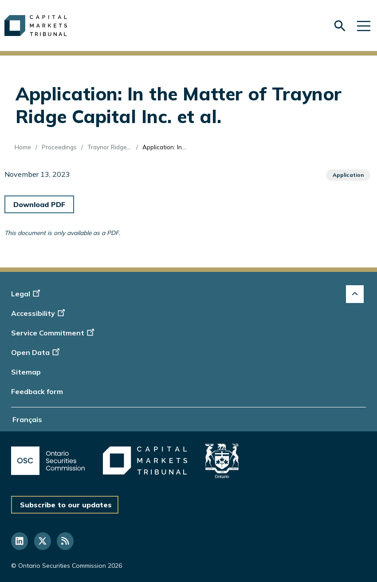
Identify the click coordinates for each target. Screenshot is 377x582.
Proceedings (59, 147)
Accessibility (39, 313)
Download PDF (39, 204)
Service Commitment (53, 332)
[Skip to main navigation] (364, 25)
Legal (27, 293)
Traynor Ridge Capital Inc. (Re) (130, 147)
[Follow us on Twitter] (42, 541)
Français (27, 419)
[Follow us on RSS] (65, 541)
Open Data (36, 352)
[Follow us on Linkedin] (19, 541)
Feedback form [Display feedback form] (37, 391)
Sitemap (26, 371)
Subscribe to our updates (66, 504)
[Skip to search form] (340, 26)
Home (23, 147)
